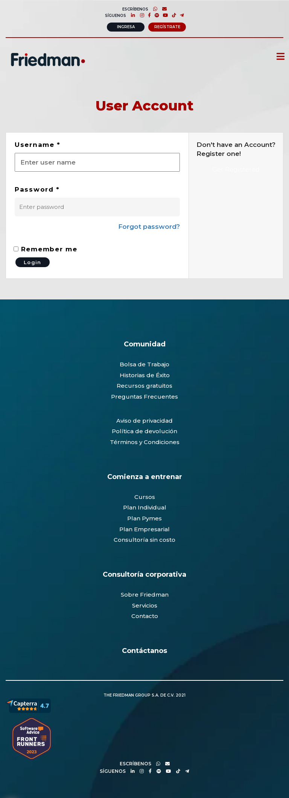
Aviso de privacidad (144, 420)
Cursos (144, 496)
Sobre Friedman (145, 594)
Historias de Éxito (145, 375)
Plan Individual (144, 507)
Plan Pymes (144, 518)
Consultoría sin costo (144, 539)
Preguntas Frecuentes (144, 396)
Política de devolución (144, 431)
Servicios (144, 605)
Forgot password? (149, 226)
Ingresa (126, 26)
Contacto (144, 616)
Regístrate (167, 26)
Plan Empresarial (144, 529)
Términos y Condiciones (144, 442)
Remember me (45, 249)
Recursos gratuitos (144, 385)
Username (38, 144)
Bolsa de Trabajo (144, 364)
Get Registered (236, 169)
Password (37, 189)
